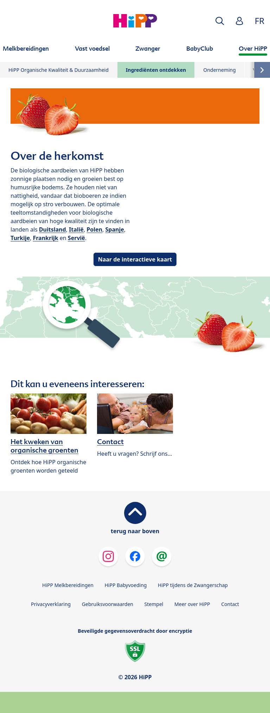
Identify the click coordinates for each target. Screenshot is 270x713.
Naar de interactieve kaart (135, 259)
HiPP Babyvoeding (126, 585)
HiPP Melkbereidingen (68, 585)
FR (259, 20)
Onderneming (219, 70)
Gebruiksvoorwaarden (107, 604)
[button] (220, 20)
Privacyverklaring (51, 604)
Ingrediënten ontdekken (156, 70)
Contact (230, 604)
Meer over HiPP (192, 604)
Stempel (153, 604)
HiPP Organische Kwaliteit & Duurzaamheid (58, 70)
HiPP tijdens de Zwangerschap (193, 585)
